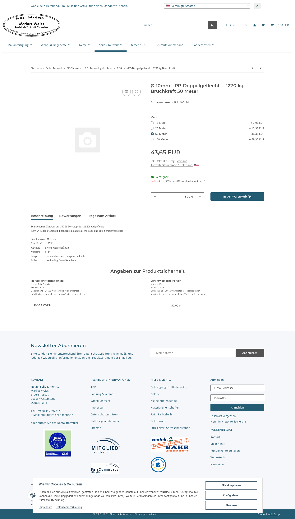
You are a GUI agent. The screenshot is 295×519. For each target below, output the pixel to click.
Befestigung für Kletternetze (169, 387)
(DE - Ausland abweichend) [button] (191, 181)
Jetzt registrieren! (235, 421)
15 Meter (209, 123)
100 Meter (209, 139)
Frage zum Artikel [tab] (101, 216)
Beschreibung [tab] (42, 216)
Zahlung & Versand (103, 394)
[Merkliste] (263, 25)
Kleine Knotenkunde (164, 401)
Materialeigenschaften (165, 407)
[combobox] (207, 6)
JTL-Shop (275, 514)
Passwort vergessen (223, 416)
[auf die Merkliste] (136, 92)
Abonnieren (250, 353)
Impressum (98, 407)
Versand (182, 161)
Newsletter (217, 464)
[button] (254, 25)
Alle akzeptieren (231, 485)
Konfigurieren (231, 495)
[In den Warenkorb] (34, 81)
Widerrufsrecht (100, 401)
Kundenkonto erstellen (225, 450)
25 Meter (209, 128)
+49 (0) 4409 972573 (49, 411)
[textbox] (207, 5)
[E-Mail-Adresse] (193, 353)
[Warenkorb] (280, 25)
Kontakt (215, 437)
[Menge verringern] (155, 197)
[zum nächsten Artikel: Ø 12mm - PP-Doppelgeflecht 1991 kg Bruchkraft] (260, 68)
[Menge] (170, 197)
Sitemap (96, 428)
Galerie (155, 394)
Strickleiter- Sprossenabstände (170, 428)
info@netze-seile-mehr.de (56, 415)
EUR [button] (228, 25)
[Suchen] (174, 25)
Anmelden (237, 407)
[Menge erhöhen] (200, 197)
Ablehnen (231, 505)
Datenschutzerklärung (98, 353)
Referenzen (158, 421)
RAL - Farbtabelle (162, 414)
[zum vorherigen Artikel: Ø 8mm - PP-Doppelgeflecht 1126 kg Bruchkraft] (252, 68)
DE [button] (242, 25)
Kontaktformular (67, 423)
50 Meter (209, 134)
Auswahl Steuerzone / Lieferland (175, 165)
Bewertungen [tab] (70, 216)
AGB (93, 387)
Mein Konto (217, 444)
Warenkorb (217, 457)
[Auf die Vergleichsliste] (126, 92)
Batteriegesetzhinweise (106, 421)
